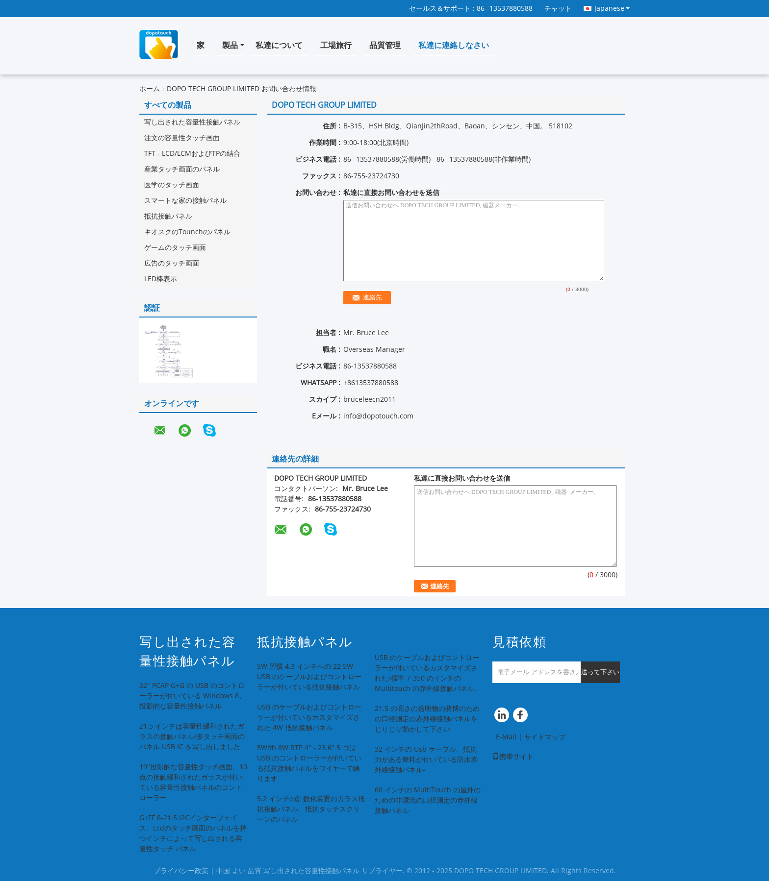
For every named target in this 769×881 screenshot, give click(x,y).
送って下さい (600, 672)
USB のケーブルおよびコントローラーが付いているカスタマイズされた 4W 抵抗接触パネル (309, 717)
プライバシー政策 (181, 871)
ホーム (149, 89)
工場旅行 (336, 45)
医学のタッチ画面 (171, 185)
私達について (279, 45)
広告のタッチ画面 (171, 263)
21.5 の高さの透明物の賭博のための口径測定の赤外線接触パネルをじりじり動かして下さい (427, 719)
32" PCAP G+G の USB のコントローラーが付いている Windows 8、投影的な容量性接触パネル (192, 696)
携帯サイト (513, 757)
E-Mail (506, 737)
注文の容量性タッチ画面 (182, 138)
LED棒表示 (160, 279)
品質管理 (385, 45)
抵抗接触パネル (168, 216)
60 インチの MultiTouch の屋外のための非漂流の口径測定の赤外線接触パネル (428, 800)
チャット (558, 8)
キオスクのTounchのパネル (187, 232)
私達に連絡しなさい (453, 45)
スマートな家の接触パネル (185, 200)
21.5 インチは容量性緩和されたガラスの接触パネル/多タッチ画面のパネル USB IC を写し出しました (192, 736)
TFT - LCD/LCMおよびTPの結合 (192, 153)
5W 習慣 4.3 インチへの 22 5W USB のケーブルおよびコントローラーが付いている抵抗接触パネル (309, 676)
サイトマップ (544, 737)
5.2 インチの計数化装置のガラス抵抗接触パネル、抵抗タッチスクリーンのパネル (311, 809)
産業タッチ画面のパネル (182, 169)
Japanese (612, 8)
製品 (230, 45)
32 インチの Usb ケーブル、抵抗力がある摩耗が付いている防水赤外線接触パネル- (426, 759)
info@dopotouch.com (378, 416)
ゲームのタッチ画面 (175, 248)
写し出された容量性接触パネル (192, 122)
